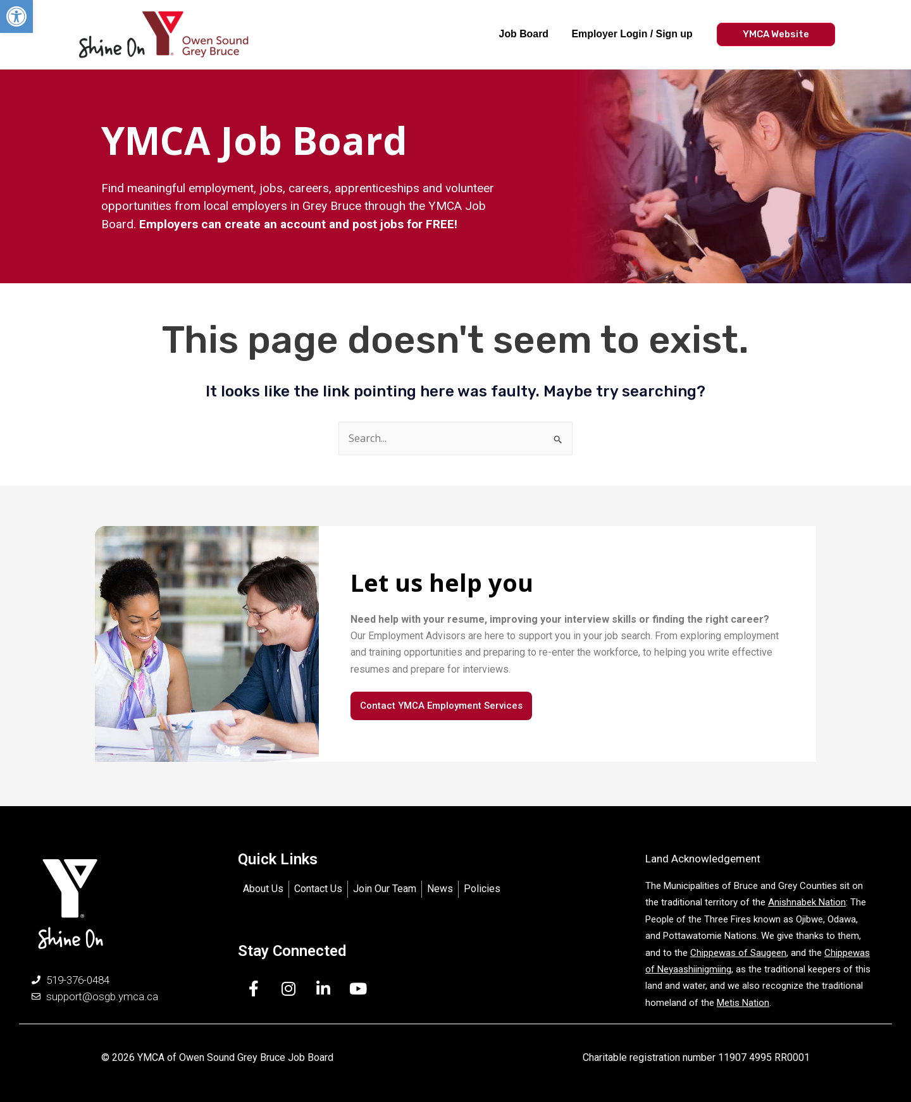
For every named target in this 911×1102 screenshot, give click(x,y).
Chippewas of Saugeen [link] (738, 952)
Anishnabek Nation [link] (807, 903)
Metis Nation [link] (743, 1002)
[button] (16, 16)
